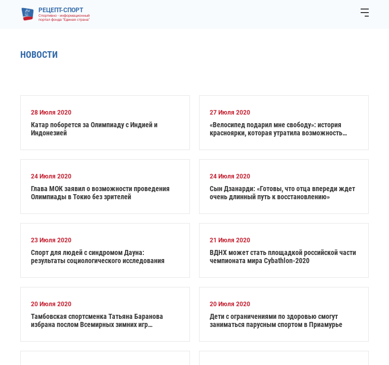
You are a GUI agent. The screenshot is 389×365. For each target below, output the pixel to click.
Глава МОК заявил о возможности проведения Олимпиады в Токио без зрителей (100, 193)
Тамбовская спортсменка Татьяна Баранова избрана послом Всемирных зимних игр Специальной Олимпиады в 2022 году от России (102, 320)
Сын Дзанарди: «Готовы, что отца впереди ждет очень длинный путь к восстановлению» (282, 193)
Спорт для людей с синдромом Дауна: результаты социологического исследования (98, 256)
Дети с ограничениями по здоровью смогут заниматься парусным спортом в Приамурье (276, 320)
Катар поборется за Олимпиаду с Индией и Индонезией (94, 129)
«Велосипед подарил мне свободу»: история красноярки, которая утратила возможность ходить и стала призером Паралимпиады (276, 129)
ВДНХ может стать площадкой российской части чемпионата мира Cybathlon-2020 (283, 256)
